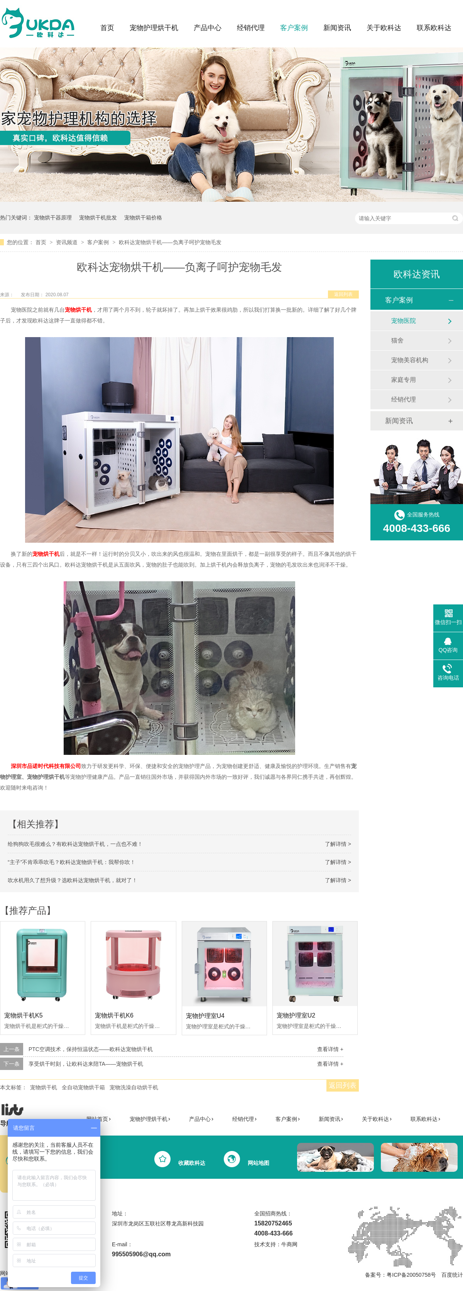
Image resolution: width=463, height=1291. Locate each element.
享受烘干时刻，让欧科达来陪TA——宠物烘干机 (86, 1064)
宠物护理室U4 (205, 1016)
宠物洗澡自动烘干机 (134, 1087)
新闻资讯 (337, 28)
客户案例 (294, 28)
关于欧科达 (384, 28)
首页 (107, 28)
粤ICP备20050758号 (411, 1275)
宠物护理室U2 (296, 1015)
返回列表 (343, 294)
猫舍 (397, 340)
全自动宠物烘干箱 (83, 1087)
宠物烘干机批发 (98, 217)
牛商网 (289, 1244)
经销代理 (251, 28)
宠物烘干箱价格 (143, 217)
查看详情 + (330, 1049)
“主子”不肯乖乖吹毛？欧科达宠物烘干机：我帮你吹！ (71, 862)
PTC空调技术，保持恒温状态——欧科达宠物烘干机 (91, 1049)
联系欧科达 (434, 28)
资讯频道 (67, 242)
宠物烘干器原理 (53, 217)
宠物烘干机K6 (114, 1015)
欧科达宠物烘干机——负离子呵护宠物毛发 (170, 242)
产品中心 (207, 28)
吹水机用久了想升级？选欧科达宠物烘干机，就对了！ (72, 880)
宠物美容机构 (409, 360)
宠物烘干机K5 (23, 1015)
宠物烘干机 (43, 1087)
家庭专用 (403, 379)
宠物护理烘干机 (154, 28)
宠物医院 (403, 320)
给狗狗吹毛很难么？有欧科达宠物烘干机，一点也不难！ (75, 844)
